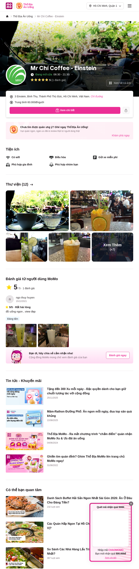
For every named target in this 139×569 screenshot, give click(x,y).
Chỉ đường (97, 96)
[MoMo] (7, 16)
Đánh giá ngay (118, 355)
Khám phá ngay (121, 135)
